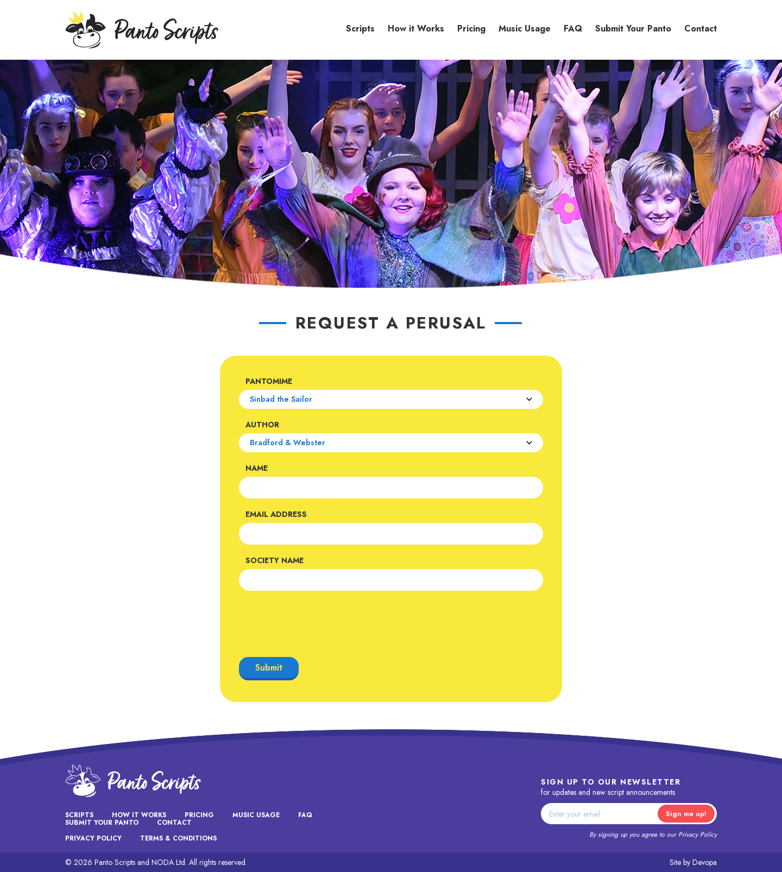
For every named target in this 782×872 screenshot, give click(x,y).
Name (256, 468)
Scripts (360, 28)
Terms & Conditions (178, 838)
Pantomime (268, 381)
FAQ (573, 28)
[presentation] (321, 624)
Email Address (276, 514)
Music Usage (525, 28)
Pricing (471, 28)
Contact (700, 28)
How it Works (416, 28)
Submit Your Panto (633, 28)
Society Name (274, 560)
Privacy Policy (697, 834)
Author (262, 424)
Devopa (704, 862)
